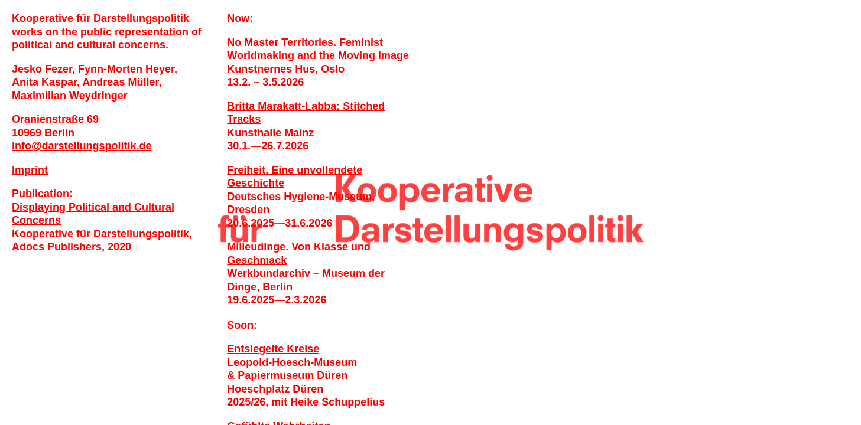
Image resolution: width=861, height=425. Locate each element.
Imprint (30, 170)
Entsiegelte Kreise (273, 349)
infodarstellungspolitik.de (82, 146)
